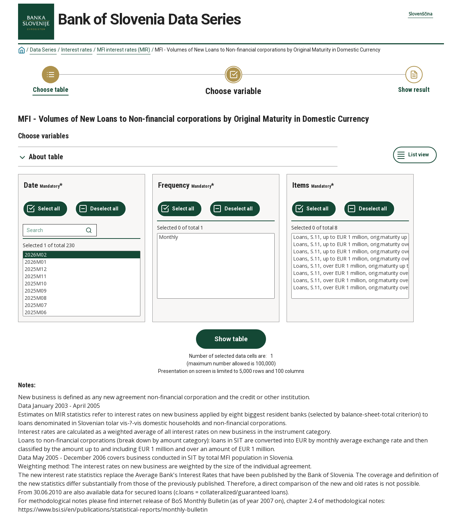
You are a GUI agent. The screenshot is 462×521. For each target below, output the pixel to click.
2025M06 (81, 312)
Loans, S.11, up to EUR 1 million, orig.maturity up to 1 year (350, 237)
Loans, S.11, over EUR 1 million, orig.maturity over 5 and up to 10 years (350, 280)
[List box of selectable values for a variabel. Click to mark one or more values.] (81, 283)
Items (300, 185)
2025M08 (81, 298)
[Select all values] (45, 209)
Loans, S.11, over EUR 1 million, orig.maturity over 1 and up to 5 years (350, 273)
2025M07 (81, 305)
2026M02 (81, 254)
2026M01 (81, 262)
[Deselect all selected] (100, 209)
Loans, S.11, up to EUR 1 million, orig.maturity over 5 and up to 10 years (350, 251)
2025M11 (81, 276)
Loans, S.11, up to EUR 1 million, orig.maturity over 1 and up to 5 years (350, 244)
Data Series (43, 50)
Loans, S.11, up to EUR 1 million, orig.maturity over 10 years (350, 258)
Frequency (173, 185)
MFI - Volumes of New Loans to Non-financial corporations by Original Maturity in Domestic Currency (267, 50)
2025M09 (81, 290)
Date (31, 185)
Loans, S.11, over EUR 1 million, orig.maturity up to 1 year (350, 266)
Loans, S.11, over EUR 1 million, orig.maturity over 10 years (350, 287)
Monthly (215, 237)
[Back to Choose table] (50, 80)
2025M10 (81, 283)
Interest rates (76, 50)
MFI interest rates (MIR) (123, 50)
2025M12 (81, 269)
